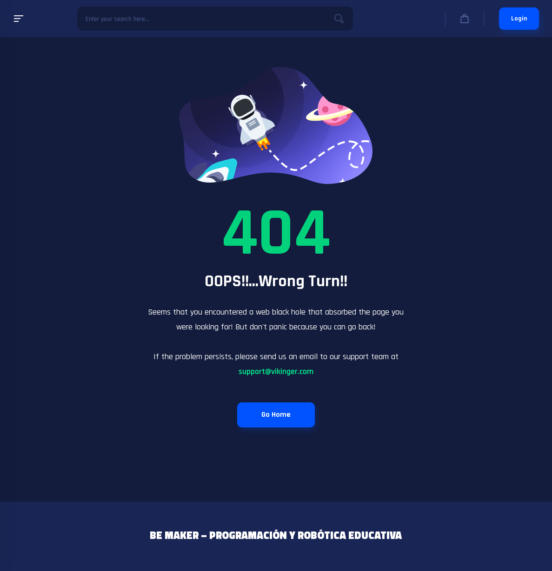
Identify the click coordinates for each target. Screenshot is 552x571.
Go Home (276, 415)
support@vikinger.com (276, 371)
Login (519, 18)
